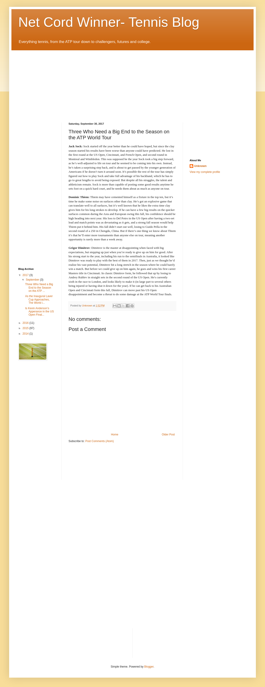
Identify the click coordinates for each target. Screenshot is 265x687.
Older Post (168, 434)
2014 (26, 333)
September (33, 279)
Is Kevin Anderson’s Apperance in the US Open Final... (39, 312)
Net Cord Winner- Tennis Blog (108, 22)
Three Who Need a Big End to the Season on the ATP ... (39, 288)
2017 (26, 275)
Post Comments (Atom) (99, 441)
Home (114, 434)
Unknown (200, 166)
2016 (26, 323)
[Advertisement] (69, 82)
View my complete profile (205, 172)
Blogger (149, 666)
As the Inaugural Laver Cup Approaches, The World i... (39, 299)
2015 (26, 328)
